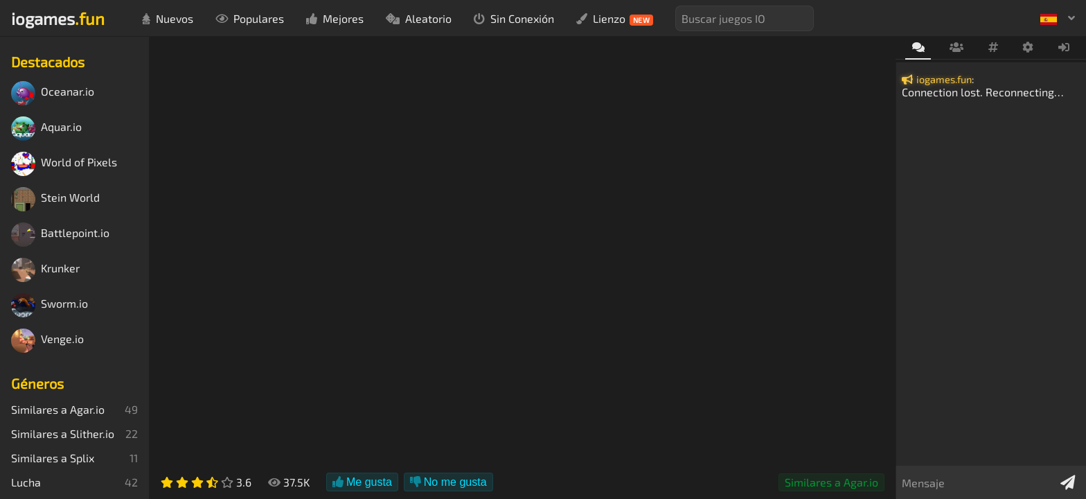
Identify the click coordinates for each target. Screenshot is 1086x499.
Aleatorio (419, 18)
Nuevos (167, 18)
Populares (249, 18)
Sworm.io (49, 305)
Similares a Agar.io (831, 482)
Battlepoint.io (60, 234)
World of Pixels (64, 164)
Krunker (45, 270)
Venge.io (47, 341)
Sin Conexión (514, 18)
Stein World (55, 199)
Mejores (335, 18)
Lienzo (615, 19)
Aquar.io (46, 128)
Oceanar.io (52, 93)
